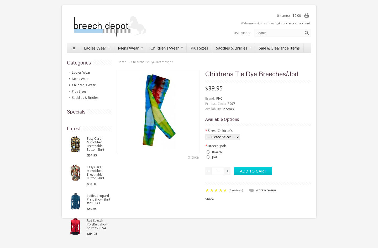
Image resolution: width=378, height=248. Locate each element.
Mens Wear (130, 47)
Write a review (266, 190)
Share (209, 199)
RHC (219, 98)
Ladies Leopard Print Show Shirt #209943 (98, 199)
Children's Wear (166, 47)
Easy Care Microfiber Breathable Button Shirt (95, 144)
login (278, 23)
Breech (217, 152)
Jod (214, 157)
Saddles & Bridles (233, 47)
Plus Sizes (199, 47)
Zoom (195, 157)
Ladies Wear (97, 47)
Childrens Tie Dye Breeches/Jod (152, 62)
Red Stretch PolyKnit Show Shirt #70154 (97, 224)
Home (122, 62)
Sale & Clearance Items (279, 47)
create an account (298, 23)
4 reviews (236, 190)
